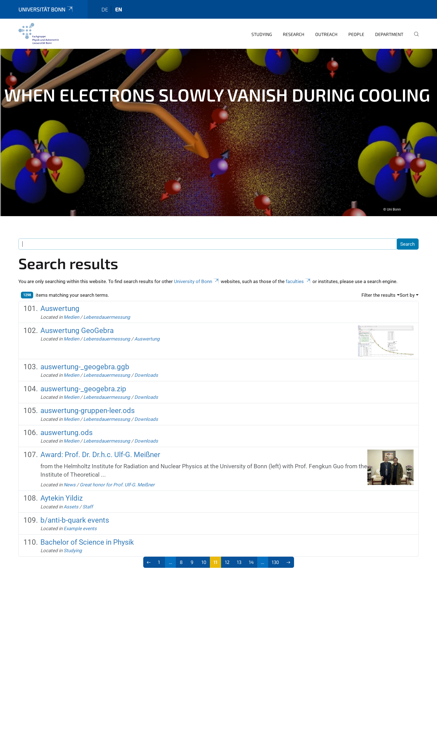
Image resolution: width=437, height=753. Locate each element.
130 (275, 554)
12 (227, 554)
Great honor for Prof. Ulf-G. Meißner (117, 477)
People (356, 26)
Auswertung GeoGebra (77, 322)
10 (203, 554)
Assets (71, 499)
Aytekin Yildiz (61, 490)
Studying (261, 26)
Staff (87, 499)
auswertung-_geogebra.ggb (84, 359)
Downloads (146, 367)
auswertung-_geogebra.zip (83, 381)
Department (389, 26)
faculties (298, 273)
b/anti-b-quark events (74, 512)
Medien (71, 309)
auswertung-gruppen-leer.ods (87, 403)
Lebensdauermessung (106, 309)
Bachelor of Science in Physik (87, 534)
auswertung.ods (66, 425)
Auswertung (59, 300)
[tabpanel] (218, 124)
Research (293, 26)
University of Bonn (197, 273)
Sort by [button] (407, 287)
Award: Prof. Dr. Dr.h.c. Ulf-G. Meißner (100, 447)
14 (251, 554)
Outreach (326, 26)
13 (239, 554)
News (70, 477)
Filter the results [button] (378, 287)
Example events (80, 520)
